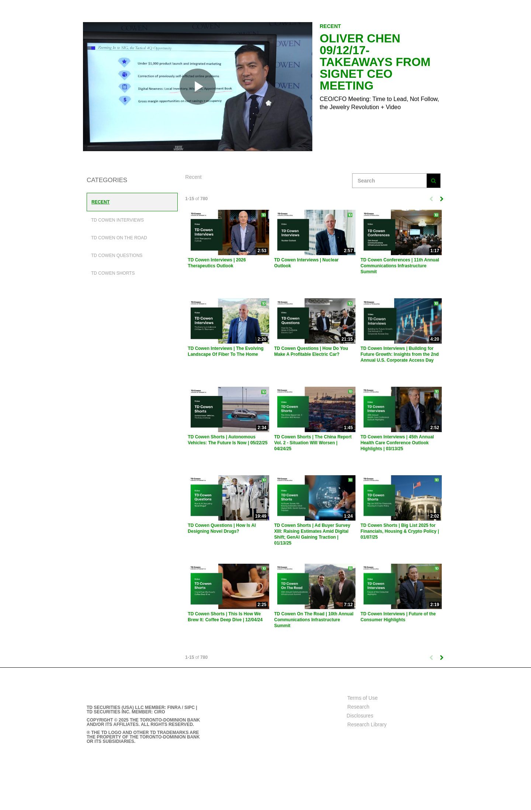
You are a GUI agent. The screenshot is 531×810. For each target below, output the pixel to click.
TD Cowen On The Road (119, 237)
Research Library (367, 724)
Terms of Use (362, 698)
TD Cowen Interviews (117, 220)
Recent (100, 202)
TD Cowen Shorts (113, 273)
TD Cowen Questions (116, 255)
